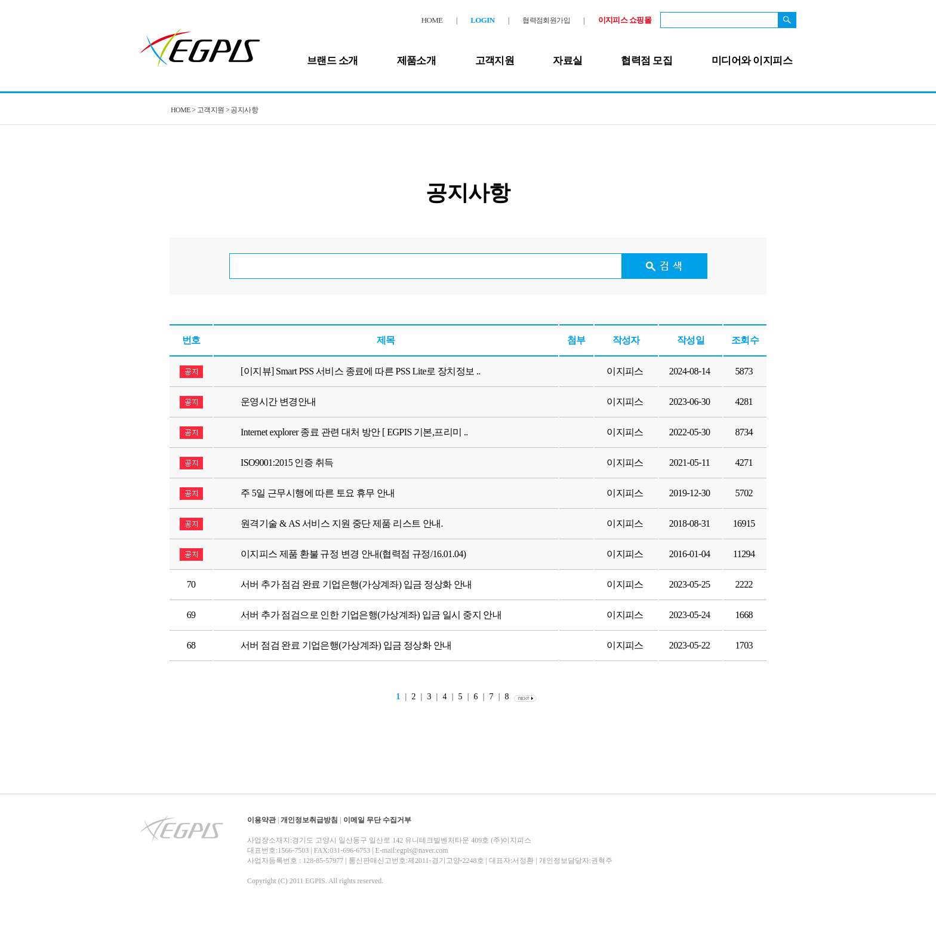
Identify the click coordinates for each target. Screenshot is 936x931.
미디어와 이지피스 (752, 60)
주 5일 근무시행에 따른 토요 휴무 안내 (318, 493)
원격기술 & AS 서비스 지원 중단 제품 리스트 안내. (342, 523)
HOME (432, 20)
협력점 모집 (646, 60)
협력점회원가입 (546, 20)
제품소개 (416, 60)
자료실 (567, 60)
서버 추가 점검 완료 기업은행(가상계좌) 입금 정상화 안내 (356, 584)
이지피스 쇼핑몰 (624, 20)
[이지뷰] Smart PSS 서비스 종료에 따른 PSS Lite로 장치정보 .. (361, 371)
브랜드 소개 (332, 60)
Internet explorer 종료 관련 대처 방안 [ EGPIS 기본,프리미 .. (354, 432)
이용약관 (261, 820)
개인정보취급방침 (309, 820)
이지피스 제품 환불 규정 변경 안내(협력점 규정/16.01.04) (353, 554)
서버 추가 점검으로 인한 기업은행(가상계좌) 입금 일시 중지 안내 (371, 615)
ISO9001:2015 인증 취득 (287, 462)
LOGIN (482, 20)
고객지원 (495, 60)
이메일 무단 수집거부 (377, 820)
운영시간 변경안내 (278, 402)
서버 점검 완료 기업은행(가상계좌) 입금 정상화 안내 (346, 645)
